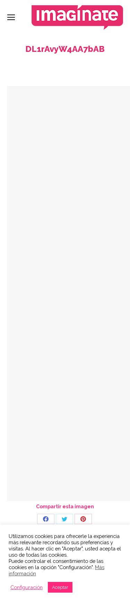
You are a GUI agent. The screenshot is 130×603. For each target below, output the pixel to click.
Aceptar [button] (60, 587)
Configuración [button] (26, 587)
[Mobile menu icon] (11, 17)
